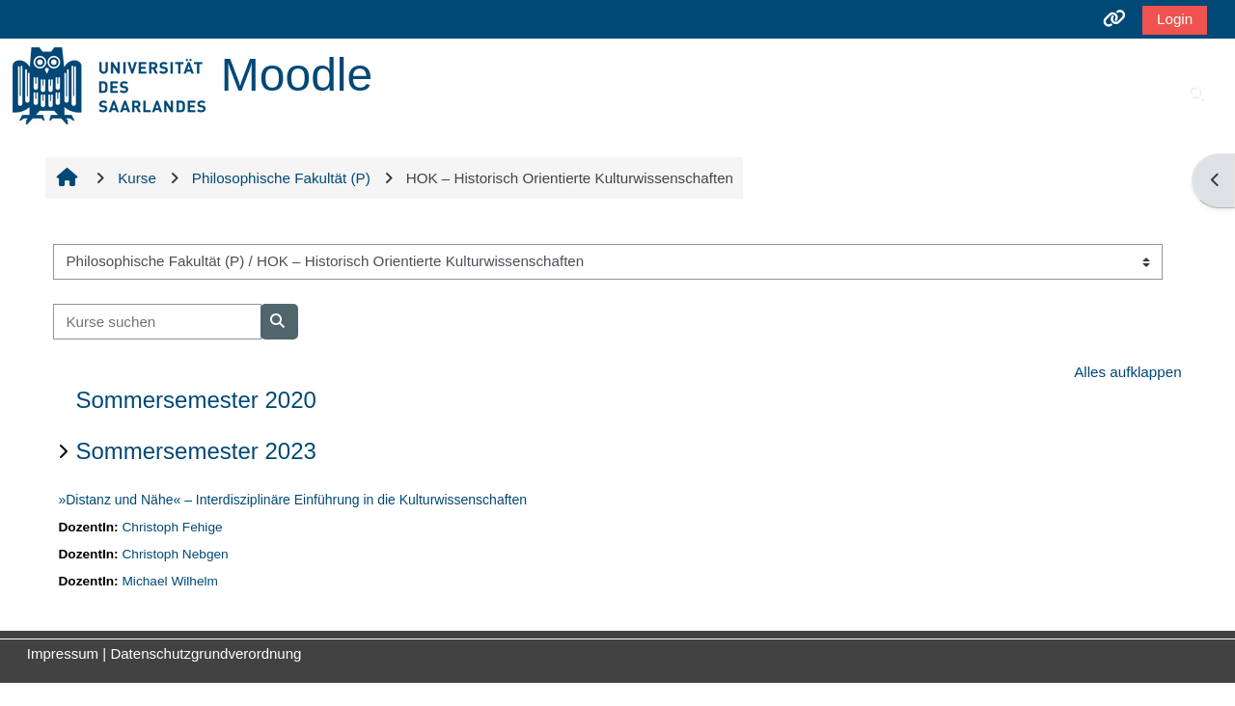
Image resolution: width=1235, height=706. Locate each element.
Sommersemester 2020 (195, 400)
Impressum (62, 653)
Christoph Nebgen (175, 554)
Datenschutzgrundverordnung (205, 653)
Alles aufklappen (1127, 372)
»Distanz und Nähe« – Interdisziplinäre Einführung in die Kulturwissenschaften (292, 499)
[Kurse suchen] (157, 321)
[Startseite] (109, 84)
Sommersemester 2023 (195, 451)
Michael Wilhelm (170, 581)
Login (1175, 19)
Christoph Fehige (172, 527)
